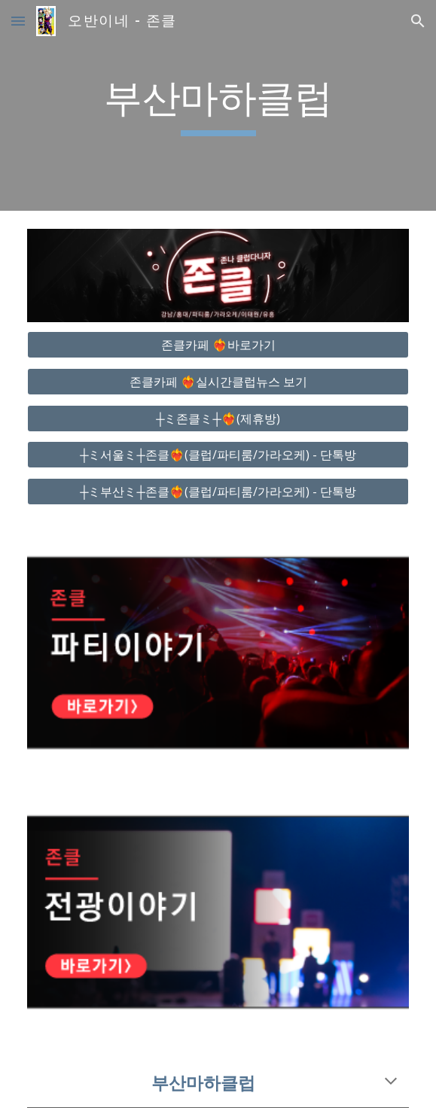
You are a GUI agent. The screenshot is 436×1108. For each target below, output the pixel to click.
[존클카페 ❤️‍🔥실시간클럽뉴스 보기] (218, 381)
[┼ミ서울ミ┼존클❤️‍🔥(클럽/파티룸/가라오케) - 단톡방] (218, 454)
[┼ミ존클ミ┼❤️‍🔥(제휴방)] (218, 418)
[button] (18, 20)
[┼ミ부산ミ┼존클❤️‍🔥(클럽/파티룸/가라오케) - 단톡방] (218, 491)
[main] (218, 105)
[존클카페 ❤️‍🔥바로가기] (218, 344)
